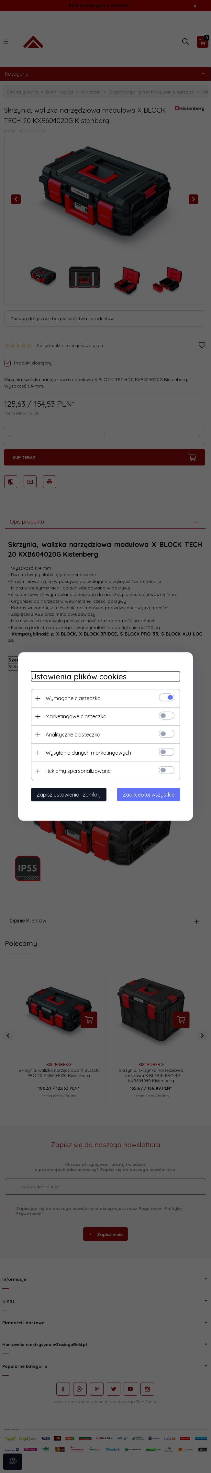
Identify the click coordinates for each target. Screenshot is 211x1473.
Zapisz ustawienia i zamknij (69, 794)
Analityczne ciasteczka (73, 734)
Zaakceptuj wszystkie (148, 794)
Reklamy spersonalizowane (78, 771)
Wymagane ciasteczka (73, 698)
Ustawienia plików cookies (79, 676)
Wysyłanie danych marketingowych (88, 752)
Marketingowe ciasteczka (76, 716)
